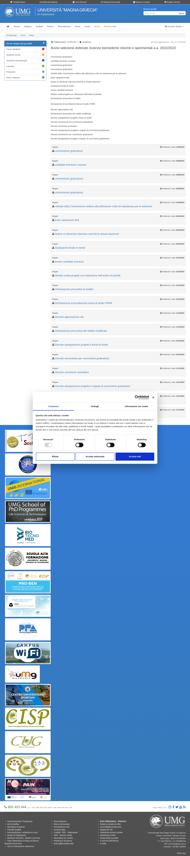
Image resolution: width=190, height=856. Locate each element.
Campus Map (59, 830)
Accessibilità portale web (110, 827)
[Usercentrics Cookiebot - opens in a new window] (137, 397)
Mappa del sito (106, 830)
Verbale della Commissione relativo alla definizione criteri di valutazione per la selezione (103, 206)
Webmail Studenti (48, 2)
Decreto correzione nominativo (72, 372)
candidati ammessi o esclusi (70, 164)
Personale (25, 72)
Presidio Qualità (14, 830)
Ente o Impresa (25, 77)
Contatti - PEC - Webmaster (66, 832)
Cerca (181, 13)
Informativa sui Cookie (63, 838)
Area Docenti (79, 2)
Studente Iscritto (25, 55)
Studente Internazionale (25, 60)
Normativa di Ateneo (16, 827)
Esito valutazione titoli (67, 220)
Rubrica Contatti (141, 2)
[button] (174, 26)
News (31, 35)
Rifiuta (55, 456)
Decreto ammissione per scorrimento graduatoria (82, 358)
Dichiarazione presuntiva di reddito (74, 289)
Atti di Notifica (13, 824)
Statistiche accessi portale (111, 832)
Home (23, 35)
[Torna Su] (181, 853)
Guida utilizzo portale (109, 838)
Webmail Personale (110, 2)
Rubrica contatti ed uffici (110, 824)
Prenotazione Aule (62, 827)
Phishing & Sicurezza (63, 841)
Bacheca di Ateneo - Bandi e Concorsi (23, 838)
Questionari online (108, 835)
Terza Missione (60, 821)
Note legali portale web (63, 843)
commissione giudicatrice (69, 151)
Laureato (25, 66)
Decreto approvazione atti (69, 317)
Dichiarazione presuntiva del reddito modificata (81, 330)
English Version (172, 2)
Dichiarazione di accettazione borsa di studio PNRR (83, 303)
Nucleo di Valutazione (16, 835)
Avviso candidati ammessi (69, 261)
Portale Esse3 (17, 2)
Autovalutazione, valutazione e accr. (22, 832)
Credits (103, 843)
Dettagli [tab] (95, 406)
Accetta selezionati (95, 456)
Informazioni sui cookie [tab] (136, 406)
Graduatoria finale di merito (70, 247)
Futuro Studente (25, 49)
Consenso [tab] (53, 406)
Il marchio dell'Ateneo (109, 841)
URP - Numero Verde (63, 835)
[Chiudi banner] (153, 397)
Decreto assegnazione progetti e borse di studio (81, 344)
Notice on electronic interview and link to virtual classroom (87, 234)
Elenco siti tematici (62, 824)
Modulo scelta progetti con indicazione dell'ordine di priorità (87, 275)
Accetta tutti (135, 456)
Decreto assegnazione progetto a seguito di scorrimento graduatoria (92, 386)
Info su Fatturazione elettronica (20, 846)
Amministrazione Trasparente (19, 821)
